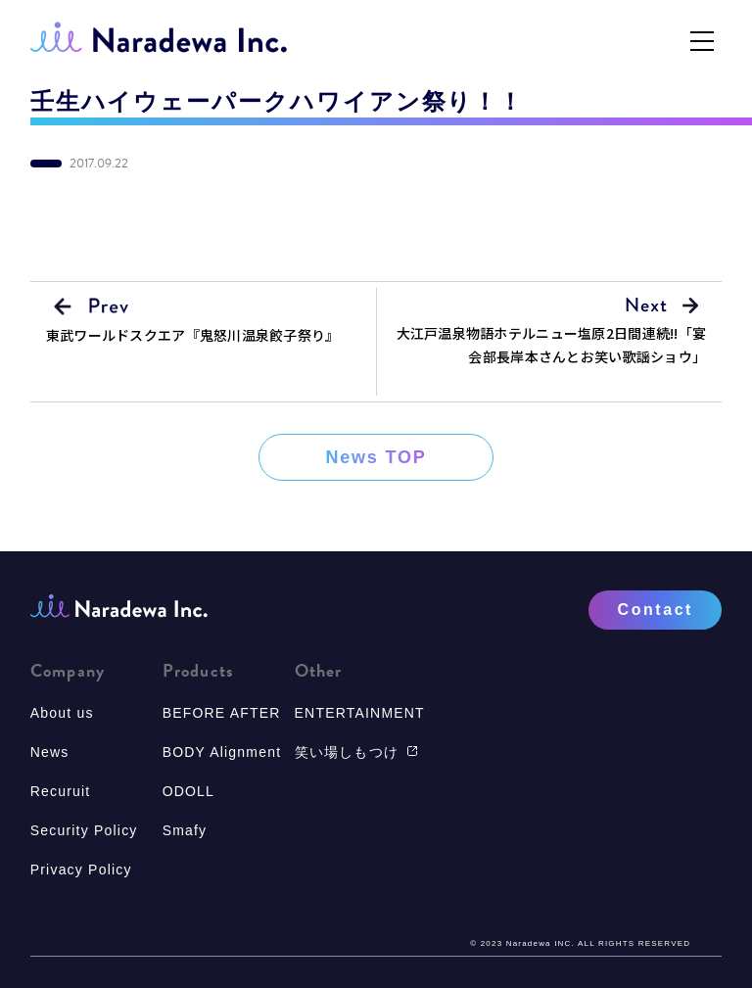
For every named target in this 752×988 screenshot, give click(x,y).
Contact (655, 609)
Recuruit (60, 791)
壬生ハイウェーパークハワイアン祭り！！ (277, 102)
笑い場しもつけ (356, 752)
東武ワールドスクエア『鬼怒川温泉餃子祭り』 (193, 335)
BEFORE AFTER (222, 713)
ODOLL (188, 791)
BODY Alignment (222, 752)
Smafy (185, 830)
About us (62, 713)
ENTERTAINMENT (360, 713)
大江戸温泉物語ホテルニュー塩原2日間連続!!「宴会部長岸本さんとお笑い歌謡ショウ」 (552, 344)
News (50, 752)
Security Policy (84, 830)
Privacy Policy (81, 869)
